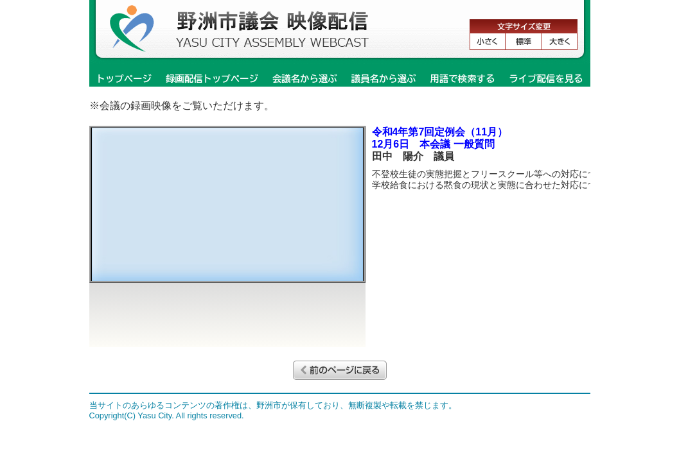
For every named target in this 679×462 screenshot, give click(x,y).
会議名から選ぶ (304, 78)
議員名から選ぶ (383, 78)
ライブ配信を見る (546, 78)
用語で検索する (462, 78)
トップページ (124, 78)
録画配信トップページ (212, 78)
